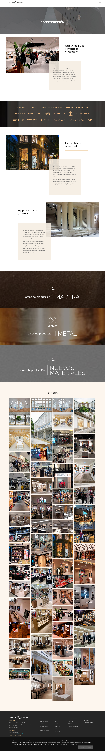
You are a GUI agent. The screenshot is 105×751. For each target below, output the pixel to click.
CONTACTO (85, 718)
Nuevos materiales (73, 726)
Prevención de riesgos (45, 730)
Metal (70, 723)
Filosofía (42, 723)
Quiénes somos (44, 721)
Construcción (58, 731)
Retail (56, 721)
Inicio (48, 18)
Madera (71, 721)
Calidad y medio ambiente (44, 727)
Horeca (56, 723)
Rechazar (82, 747)
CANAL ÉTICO (86, 720)
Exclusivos (57, 726)
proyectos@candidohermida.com (17, 733)
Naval (56, 728)
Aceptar (90, 747)
